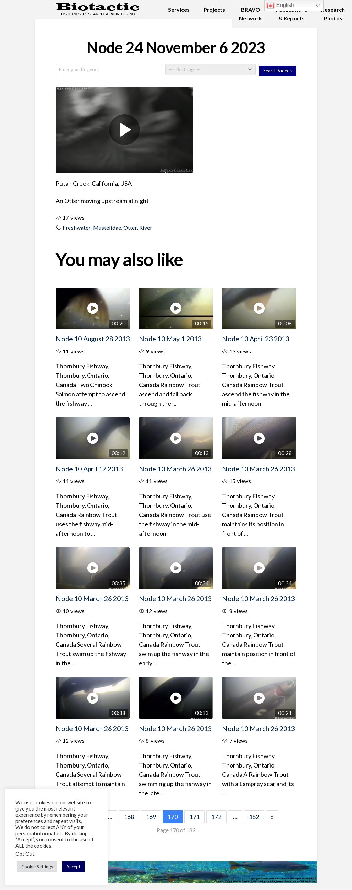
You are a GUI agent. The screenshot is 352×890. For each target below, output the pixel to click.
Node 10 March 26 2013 (175, 468)
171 (194, 817)
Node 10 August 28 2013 (93, 338)
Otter (130, 227)
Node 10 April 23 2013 (255, 338)
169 (151, 817)
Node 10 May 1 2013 (170, 338)
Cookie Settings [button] (37, 866)
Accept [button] (73, 866)
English (280, 5)
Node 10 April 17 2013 (89, 468)
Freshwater (76, 227)
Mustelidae (107, 227)
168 (129, 817)
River (145, 227)
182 (254, 817)
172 (216, 817)
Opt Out (24, 854)
